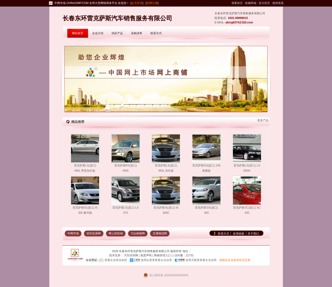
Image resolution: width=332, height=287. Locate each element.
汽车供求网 (131, 255)
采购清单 (136, 33)
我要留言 (237, 3)
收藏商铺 (250, 3)
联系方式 (156, 33)
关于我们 (253, 233)
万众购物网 (138, 233)
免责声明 (146, 255)
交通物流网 (160, 233)
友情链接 (238, 233)
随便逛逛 (278, 3)
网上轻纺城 (116, 233)
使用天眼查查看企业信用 (201, 260)
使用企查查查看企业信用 (156, 260)
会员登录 (136, 3)
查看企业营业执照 (115, 260)
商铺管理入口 (162, 255)
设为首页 (264, 3)
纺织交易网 (94, 233)
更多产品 (263, 120)
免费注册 (152, 3)
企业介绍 (97, 33)
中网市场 (73, 233)
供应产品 (117, 33)
